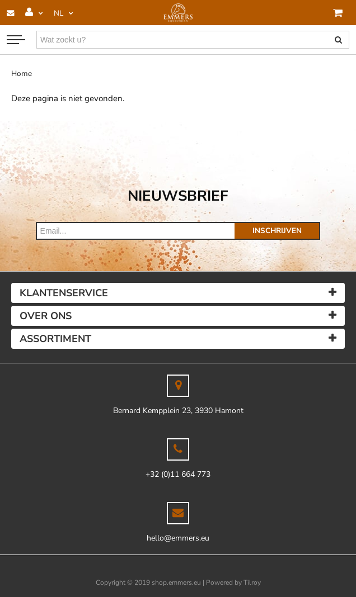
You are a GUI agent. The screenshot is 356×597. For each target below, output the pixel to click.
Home (21, 73)
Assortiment (55, 338)
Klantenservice (64, 293)
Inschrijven (277, 230)
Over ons (46, 316)
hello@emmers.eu (178, 538)
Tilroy (252, 582)
